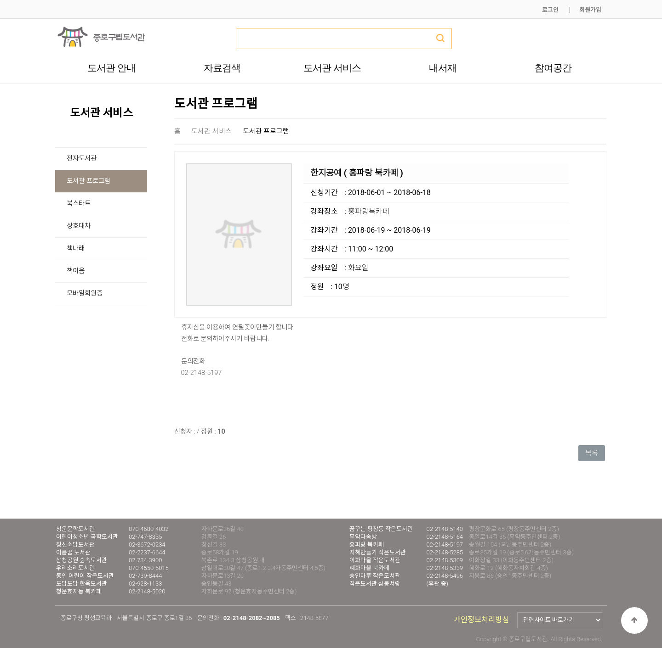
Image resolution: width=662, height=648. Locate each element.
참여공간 (553, 67)
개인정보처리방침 (481, 619)
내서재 (443, 67)
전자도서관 (82, 158)
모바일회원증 (85, 293)
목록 (591, 453)
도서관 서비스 (332, 67)
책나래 (76, 248)
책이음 (76, 271)
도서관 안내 (111, 67)
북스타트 (79, 203)
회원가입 (590, 9)
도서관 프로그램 (88, 181)
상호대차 (79, 226)
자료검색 (222, 67)
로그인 (550, 9)
